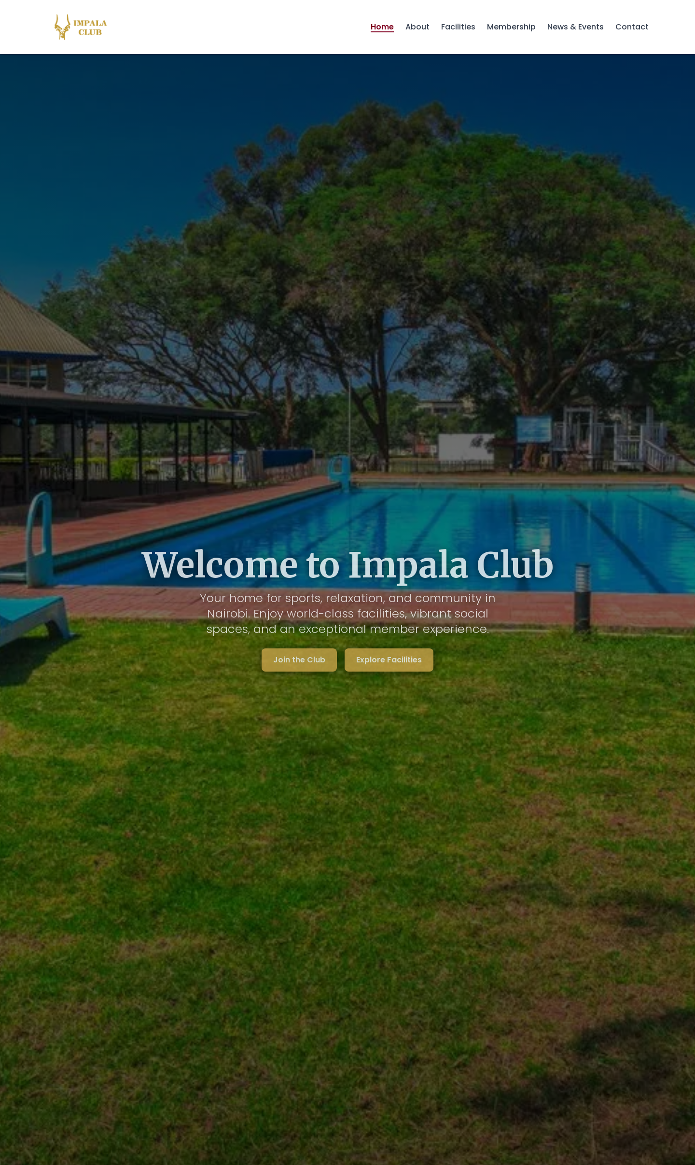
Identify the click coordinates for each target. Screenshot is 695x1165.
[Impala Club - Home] (80, 27)
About (417, 26)
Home (382, 26)
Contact (632, 26)
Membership (511, 26)
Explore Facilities (389, 659)
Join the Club (299, 659)
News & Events (575, 26)
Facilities (458, 26)
